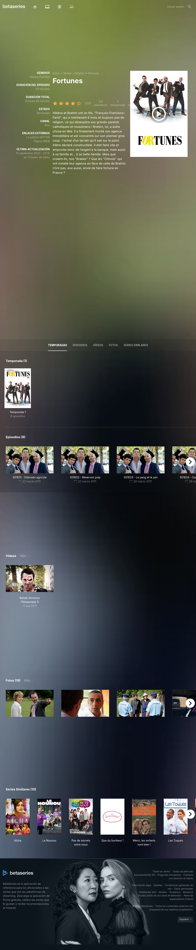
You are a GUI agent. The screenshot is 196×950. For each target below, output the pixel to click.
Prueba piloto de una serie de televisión (159, 895)
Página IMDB (41, 141)
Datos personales (183, 888)
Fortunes (93, 73)
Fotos (113, 345)
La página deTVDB (38, 137)
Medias (163, 892)
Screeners (174, 892)
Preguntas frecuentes (169, 874)
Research (188, 892)
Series (67, 73)
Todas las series (161, 871)
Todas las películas (183, 871)
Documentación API (144, 874)
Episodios (80, 345)
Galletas (158, 885)
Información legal (141, 885)
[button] (30, 703)
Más (23, 556)
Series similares (136, 345)
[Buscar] (189, 6)
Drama (79, 73)
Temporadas (57, 345)
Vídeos (98, 345)
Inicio (56, 73)
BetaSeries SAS (147, 892)
